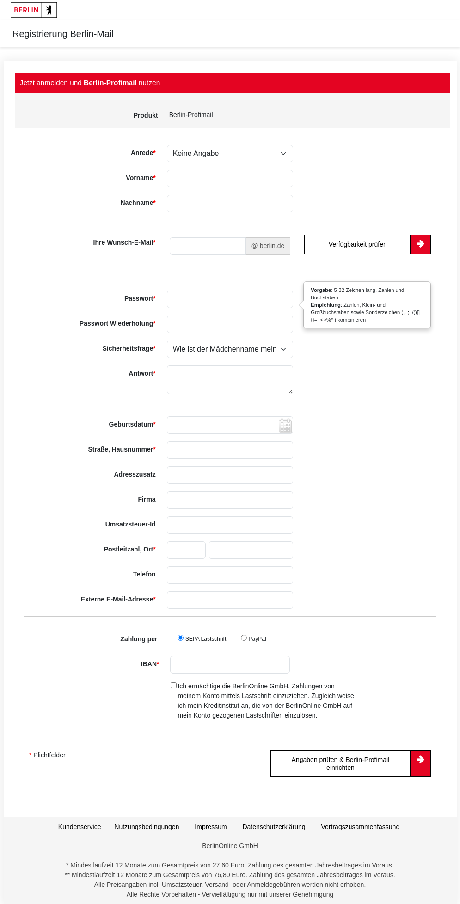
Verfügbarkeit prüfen (358, 244)
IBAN (150, 664)
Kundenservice (79, 826)
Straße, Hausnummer (121, 449)
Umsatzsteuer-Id (130, 524)
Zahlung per (138, 639)
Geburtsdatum (132, 424)
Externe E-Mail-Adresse (118, 599)
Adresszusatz (134, 474)
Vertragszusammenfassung (360, 826)
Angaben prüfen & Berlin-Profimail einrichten (341, 763)
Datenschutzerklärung (273, 826)
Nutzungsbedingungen (146, 826)
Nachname (137, 202)
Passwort (140, 298)
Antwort (142, 373)
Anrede (143, 152)
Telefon (144, 574)
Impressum (211, 826)
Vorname (140, 177)
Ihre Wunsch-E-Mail (124, 242)
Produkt (146, 115)
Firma (147, 499)
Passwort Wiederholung (118, 323)
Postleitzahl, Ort (130, 549)
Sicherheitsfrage (128, 348)
